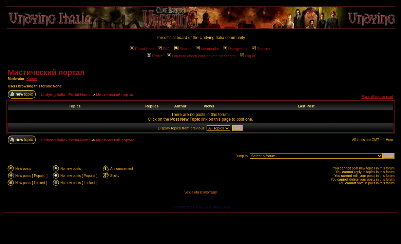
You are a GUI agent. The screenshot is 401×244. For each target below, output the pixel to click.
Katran (31, 79)
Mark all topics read (377, 97)
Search (182, 49)
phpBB (191, 207)
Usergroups (235, 49)
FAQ (164, 49)
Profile (155, 56)
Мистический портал (46, 72)
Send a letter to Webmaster (200, 192)
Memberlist (207, 49)
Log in (247, 56)
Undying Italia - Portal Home (66, 95)
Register (261, 49)
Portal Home (143, 49)
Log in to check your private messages (201, 56)
